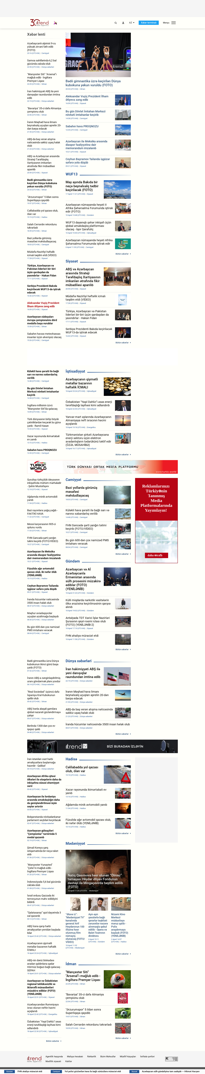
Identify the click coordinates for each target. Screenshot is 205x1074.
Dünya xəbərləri (79, 661)
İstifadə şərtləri (147, 1056)
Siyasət (72, 261)
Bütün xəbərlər (122, 254)
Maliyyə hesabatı (75, 1056)
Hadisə (71, 759)
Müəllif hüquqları (128, 1056)
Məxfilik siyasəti (53, 1061)
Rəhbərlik (91, 1056)
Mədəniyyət (75, 843)
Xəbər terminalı (148, 22)
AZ (130, 23)
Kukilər (68, 1061)
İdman (71, 964)
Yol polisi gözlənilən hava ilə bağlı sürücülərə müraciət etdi (125, 1071)
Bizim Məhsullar (108, 1056)
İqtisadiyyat (75, 371)
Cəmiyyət (73, 480)
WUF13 (72, 174)
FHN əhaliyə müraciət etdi (62, 1071)
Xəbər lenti (36, 34)
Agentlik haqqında (54, 1056)
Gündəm (73, 561)
